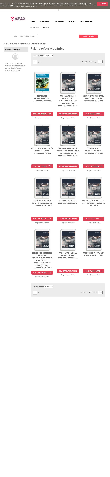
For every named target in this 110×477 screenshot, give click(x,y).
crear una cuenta (11, 65)
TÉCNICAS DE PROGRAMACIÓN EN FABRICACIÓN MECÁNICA (42, 98)
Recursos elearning (86, 21)
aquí (35, 7)
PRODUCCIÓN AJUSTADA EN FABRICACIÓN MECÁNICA (93, 254)
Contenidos (23, 44)
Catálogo (71, 21)
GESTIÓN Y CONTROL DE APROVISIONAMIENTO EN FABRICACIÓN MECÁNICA (42, 203)
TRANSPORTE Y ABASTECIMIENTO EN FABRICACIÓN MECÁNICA (93, 150)
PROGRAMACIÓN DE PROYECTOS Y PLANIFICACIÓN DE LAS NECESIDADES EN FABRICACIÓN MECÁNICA (67, 101)
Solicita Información (42, 114)
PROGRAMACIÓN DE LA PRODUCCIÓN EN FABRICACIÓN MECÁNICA (67, 255)
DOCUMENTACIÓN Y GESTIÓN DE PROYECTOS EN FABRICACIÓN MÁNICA (42, 150)
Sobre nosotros (34, 27)
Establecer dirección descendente (56, 56)
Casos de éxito (59, 21)
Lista (101, 56)
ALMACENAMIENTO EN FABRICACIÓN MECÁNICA (67, 201)
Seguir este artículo (42, 118)
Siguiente (41, 62)
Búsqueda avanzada (88, 36)
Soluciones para (44, 21)
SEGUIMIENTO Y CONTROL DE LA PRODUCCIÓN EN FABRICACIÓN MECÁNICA (93, 98)
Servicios (32, 21)
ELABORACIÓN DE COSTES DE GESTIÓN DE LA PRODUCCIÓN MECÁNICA (93, 203)
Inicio (6, 44)
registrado (18, 63)
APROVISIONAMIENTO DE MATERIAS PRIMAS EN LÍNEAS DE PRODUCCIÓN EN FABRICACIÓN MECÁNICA (67, 152)
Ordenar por (38, 55)
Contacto (46, 27)
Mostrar (93, 62)
